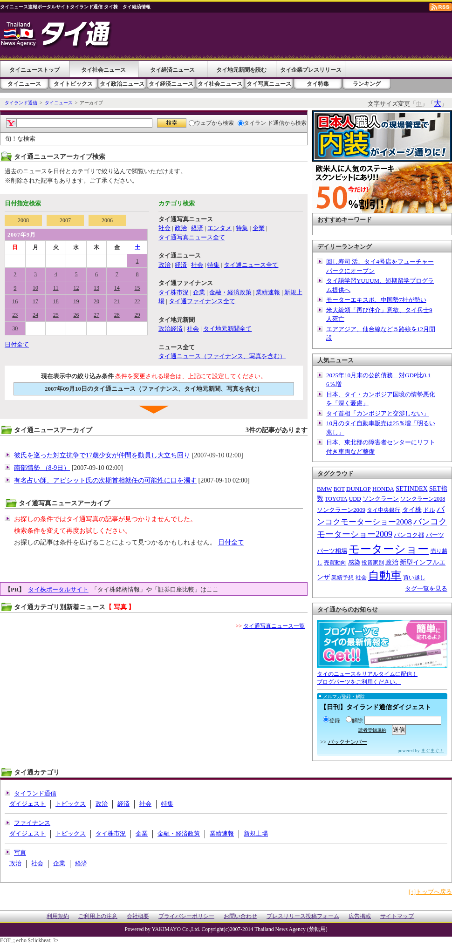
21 (117, 301)
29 (137, 315)
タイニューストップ (34, 70)
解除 (354, 720)
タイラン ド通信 (261, 123)
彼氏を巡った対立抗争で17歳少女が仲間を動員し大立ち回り (102, 455)
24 (35, 315)
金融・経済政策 (230, 292)
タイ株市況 (173, 292)
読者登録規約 (372, 730)
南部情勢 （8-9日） (42, 467)
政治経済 (170, 328)
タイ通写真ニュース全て (191, 237)
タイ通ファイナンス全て (202, 301)
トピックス (70, 803)
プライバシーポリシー (186, 916)
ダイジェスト (27, 803)
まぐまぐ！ (432, 750)
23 (15, 315)
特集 (242, 227)
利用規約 (58, 916)
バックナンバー (347, 742)
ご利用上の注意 (97, 916)
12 (76, 288)
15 (137, 288)
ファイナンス (32, 822)
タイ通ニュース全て (251, 264)
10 (35, 288)
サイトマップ (397, 916)
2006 (107, 220)
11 (56, 288)
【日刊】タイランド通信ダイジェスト (375, 707)
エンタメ (219, 227)
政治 (181, 227)
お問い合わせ (240, 916)
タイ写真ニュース (269, 84)
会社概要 (138, 916)
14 (117, 288)
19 (76, 301)
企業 (259, 227)
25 (56, 315)
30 (15, 328)
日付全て (17, 344)
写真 (20, 852)
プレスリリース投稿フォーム (303, 916)
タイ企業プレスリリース (311, 70)
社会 (164, 227)
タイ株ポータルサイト (58, 589)
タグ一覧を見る (426, 588)
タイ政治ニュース (122, 84)
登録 (331, 720)
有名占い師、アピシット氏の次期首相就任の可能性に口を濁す (105, 480)
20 (96, 301)
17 (35, 301)
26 (76, 315)
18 (56, 301)
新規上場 (256, 833)
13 (96, 288)
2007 (65, 220)
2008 (23, 220)
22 (137, 301)
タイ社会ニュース (103, 70)
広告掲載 (360, 916)
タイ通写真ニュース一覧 (274, 626)
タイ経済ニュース (172, 70)
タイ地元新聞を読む (241, 70)
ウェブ (200, 123)
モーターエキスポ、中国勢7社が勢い (376, 299)
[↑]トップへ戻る (430, 891)
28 (117, 315)
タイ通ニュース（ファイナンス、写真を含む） (222, 356)
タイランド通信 (21, 102)
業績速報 (268, 292)
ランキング (367, 84)
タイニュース (24, 84)
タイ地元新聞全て (227, 328)
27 (96, 315)
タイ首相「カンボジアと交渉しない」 (377, 413)
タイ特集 (318, 84)
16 (15, 301)
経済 (197, 227)
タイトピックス (73, 84)
